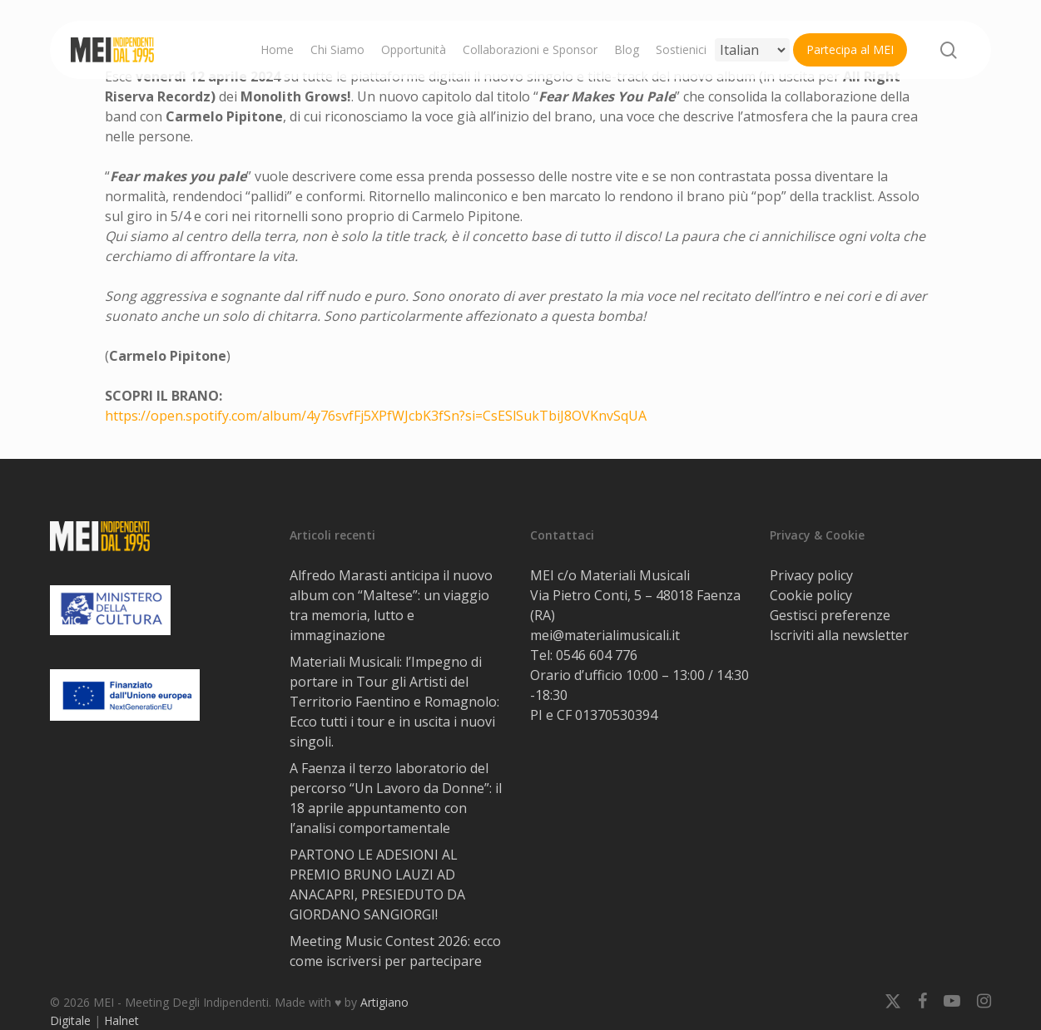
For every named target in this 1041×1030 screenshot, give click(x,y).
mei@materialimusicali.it (605, 635)
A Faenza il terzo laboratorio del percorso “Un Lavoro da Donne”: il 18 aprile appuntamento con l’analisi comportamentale (396, 798)
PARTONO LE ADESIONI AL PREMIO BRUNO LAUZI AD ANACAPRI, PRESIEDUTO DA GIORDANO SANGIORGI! (377, 884)
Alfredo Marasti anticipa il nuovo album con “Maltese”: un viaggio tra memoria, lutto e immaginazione (391, 605)
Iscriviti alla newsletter (839, 635)
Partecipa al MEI (850, 49)
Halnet (121, 1020)
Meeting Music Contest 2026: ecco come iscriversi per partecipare (395, 951)
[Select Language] (752, 50)
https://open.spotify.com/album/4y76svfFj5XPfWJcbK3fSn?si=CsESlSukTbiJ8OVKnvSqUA (376, 416)
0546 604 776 (596, 655)
